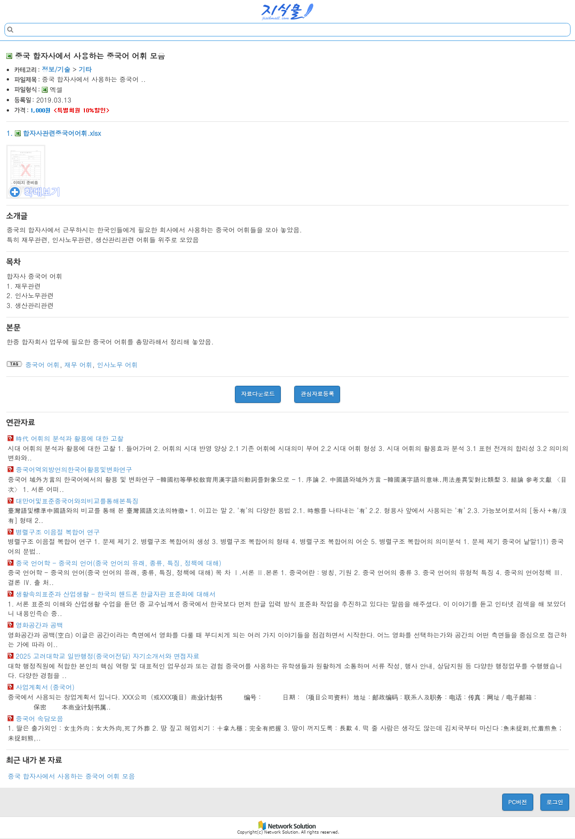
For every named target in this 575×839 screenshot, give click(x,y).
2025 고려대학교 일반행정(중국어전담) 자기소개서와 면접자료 (107, 656)
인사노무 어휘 (117, 364)
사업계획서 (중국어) (45, 687)
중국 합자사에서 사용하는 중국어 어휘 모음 (71, 776)
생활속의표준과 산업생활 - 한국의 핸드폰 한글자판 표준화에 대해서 (116, 593)
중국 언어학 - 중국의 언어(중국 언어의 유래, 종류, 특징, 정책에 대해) (118, 562)
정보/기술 (56, 69)
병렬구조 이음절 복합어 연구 (58, 531)
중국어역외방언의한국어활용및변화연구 (74, 469)
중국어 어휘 (42, 364)
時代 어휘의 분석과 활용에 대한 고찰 (70, 438)
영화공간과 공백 (39, 624)
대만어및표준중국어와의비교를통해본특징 (77, 500)
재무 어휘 (78, 364)
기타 (85, 69)
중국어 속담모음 (39, 718)
